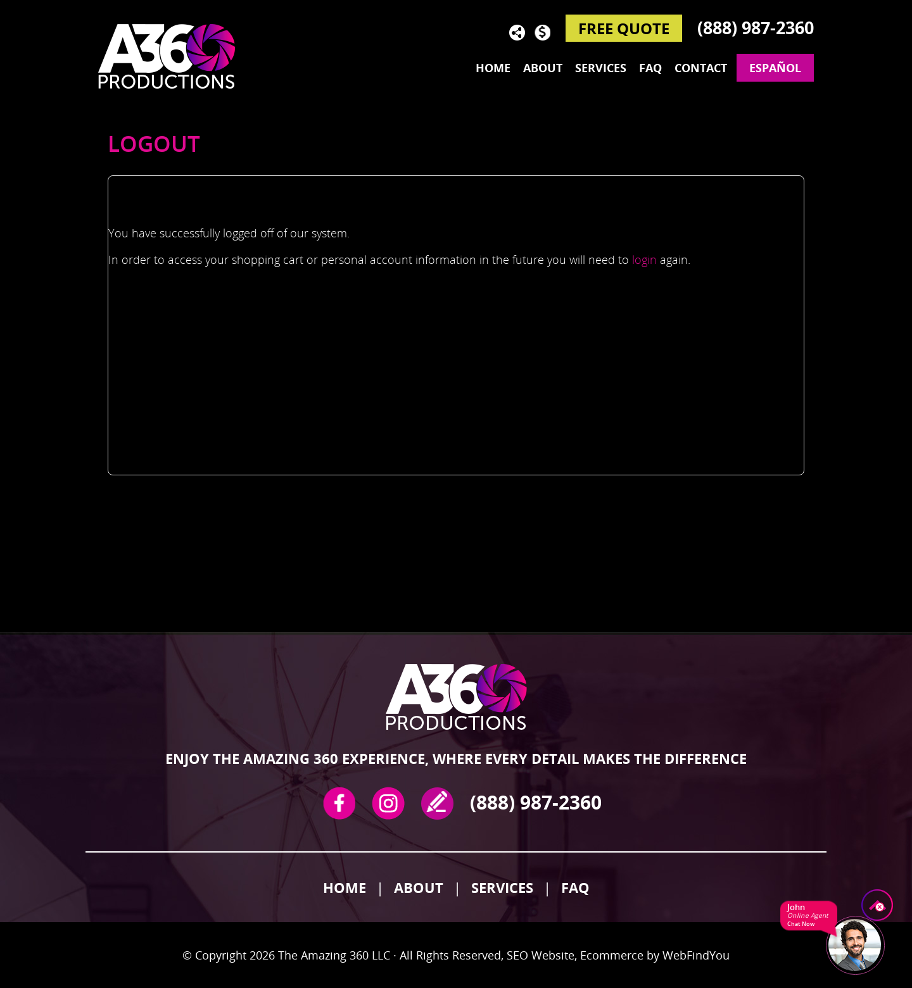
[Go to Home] (174, 55)
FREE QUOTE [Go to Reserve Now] (623, 28)
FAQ (575, 887)
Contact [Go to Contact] (700, 67)
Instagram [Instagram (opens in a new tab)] (388, 803)
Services (502, 887)
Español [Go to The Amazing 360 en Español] (775, 67)
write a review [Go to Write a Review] (437, 803)
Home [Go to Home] (493, 67)
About (418, 887)
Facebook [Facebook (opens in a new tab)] (339, 803)
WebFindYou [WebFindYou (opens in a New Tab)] (696, 955)
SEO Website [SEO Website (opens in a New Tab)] (540, 955)
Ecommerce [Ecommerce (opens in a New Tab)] (611, 955)
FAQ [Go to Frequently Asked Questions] (650, 67)
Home (344, 887)
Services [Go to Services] (600, 67)
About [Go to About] (542, 67)
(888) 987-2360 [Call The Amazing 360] (755, 27)
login (644, 259)
